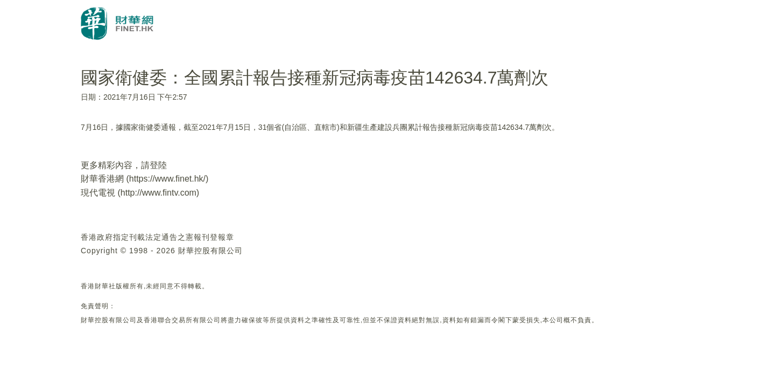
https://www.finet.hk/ (167, 178)
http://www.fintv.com (158, 192)
